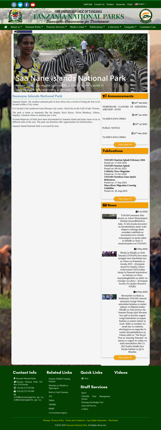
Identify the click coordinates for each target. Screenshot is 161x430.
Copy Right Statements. (96, 420)
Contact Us (99, 4)
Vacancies (120, 4)
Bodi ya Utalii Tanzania (58, 392)
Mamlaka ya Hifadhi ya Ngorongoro (58, 386)
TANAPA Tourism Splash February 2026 (124, 160)
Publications (96, 26)
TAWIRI (52, 404)
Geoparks (129, 26)
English (140, 4)
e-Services (113, 26)
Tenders (110, 4)
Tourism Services (55, 26)
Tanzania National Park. (77, 425)
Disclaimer (113, 420)
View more (124, 144)
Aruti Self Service (88, 406)
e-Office (84, 409)
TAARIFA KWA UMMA (114, 118)
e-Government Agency (58, 413)
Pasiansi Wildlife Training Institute (59, 380)
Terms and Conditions (75, 420)
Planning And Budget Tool (92, 402)
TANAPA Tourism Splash (117, 165)
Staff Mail (87, 4)
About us (15, 26)
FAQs (129, 4)
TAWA (51, 400)
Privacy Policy (57, 420)
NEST (84, 393)
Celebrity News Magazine (117, 171)
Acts (86, 378)
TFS (50, 396)
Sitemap (46, 420)
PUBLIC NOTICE (111, 128)
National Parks (33, 26)
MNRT (52, 409)
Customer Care (148, 26)
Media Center (77, 26)
